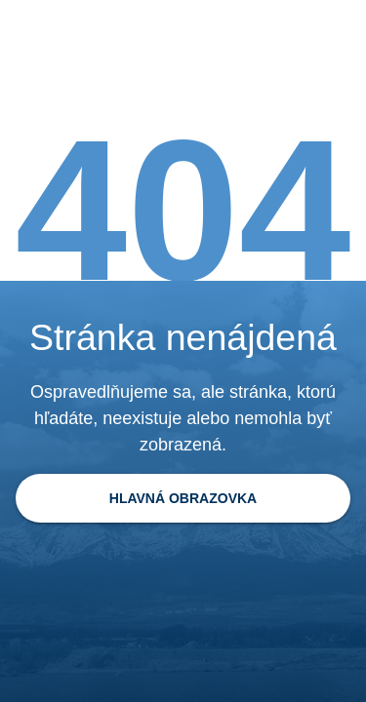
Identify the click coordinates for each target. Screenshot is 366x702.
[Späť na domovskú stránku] (183, 498)
